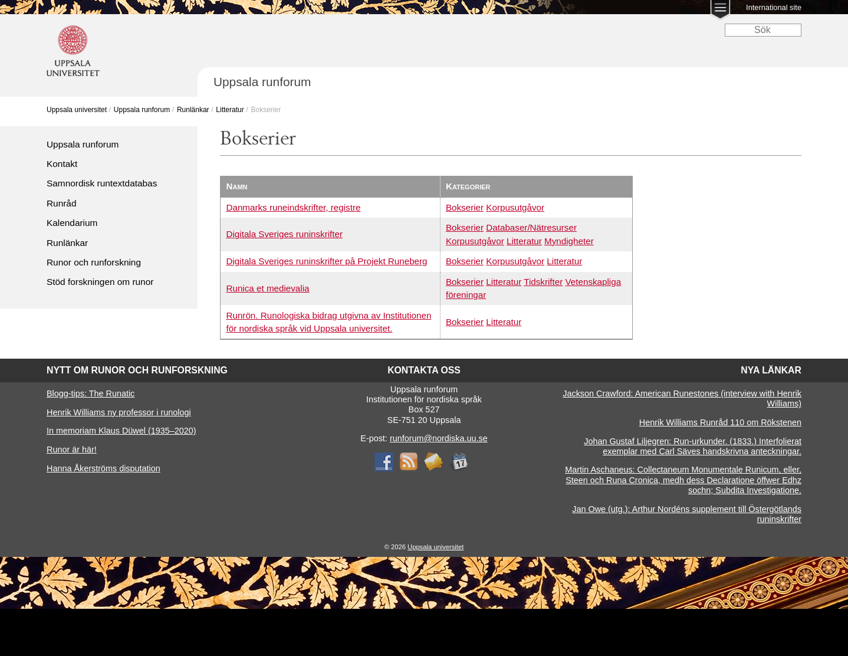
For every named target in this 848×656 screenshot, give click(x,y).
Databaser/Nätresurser (531, 227)
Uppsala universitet (77, 110)
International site (773, 7)
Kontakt (62, 164)
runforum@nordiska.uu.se (439, 438)
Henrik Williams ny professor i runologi (119, 412)
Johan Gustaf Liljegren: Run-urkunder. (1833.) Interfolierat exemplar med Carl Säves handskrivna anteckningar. (692, 446)
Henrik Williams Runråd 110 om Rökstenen (720, 422)
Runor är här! (72, 449)
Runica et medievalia (268, 288)
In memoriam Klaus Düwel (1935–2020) (121, 430)
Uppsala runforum (142, 110)
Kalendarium (72, 223)
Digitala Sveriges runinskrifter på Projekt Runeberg (327, 261)
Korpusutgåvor (515, 207)
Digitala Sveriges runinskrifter (284, 234)
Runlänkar (193, 110)
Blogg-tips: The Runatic (90, 393)
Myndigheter (569, 241)
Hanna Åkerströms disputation (103, 468)
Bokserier (465, 207)
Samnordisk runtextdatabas (102, 183)
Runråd (61, 203)
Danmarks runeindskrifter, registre (293, 207)
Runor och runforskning (94, 262)
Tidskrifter (543, 282)
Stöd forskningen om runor (100, 282)
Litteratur (230, 110)
